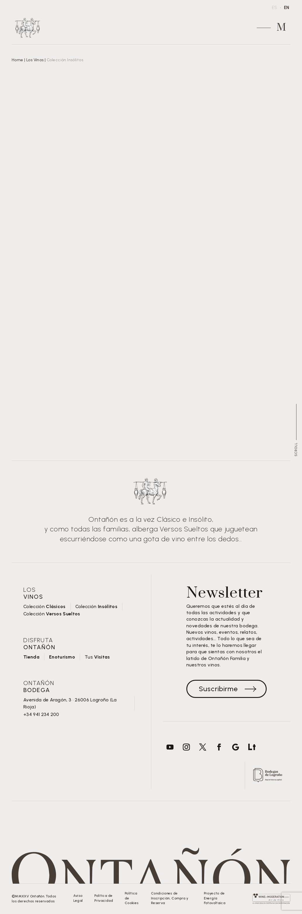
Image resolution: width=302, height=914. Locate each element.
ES (274, 7)
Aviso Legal (78, 898)
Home (17, 59)
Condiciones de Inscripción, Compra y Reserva (169, 898)
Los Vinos (35, 59)
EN (286, 7)
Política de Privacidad (103, 898)
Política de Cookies (132, 898)
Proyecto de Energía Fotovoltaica (214, 898)
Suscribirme (218, 688)
